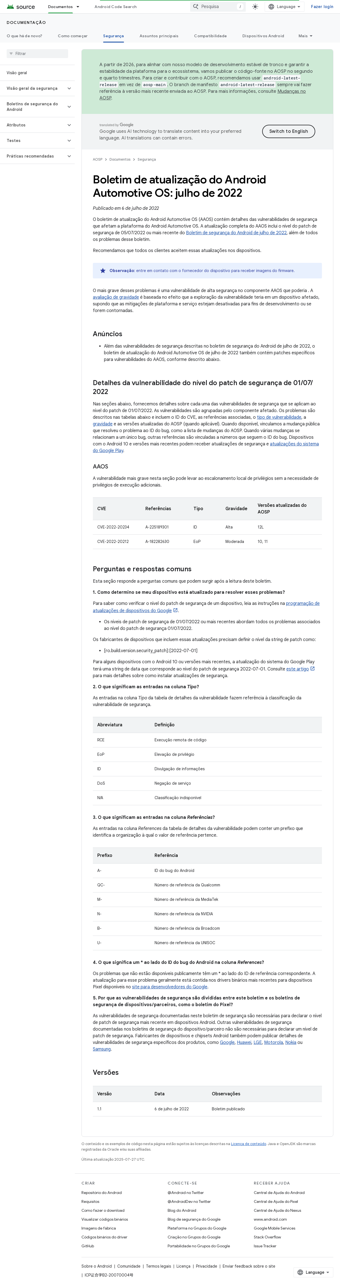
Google (227, 1042)
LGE (258, 1042)
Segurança (147, 159)
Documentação (26, 22)
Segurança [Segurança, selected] (113, 35)
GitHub (87, 1245)
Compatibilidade (210, 35)
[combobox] (218, 7)
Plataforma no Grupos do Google (197, 1228)
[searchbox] (37, 53)
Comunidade (128, 1266)
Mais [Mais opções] (303, 35)
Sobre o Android (96, 1266)
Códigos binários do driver (104, 1237)
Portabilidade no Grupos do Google (199, 1245)
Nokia (290, 1042)
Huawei (244, 1042)
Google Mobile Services (274, 1228)
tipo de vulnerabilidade (279, 417)
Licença (183, 1266)
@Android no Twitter (186, 1192)
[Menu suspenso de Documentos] (80, 6)
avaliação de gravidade (116, 297)
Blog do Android (182, 1210)
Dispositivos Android (263, 35)
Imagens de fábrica (98, 1228)
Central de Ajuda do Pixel (276, 1201)
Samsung (102, 1049)
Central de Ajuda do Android (279, 1192)
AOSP (97, 159)
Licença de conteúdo (248, 1143)
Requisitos (90, 1201)
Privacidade (206, 1266)
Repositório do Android (101, 1192)
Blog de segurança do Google (194, 1219)
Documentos (120, 159)
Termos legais (158, 1266)
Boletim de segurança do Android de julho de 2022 (236, 233)
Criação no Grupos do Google (194, 1237)
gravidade (103, 424)
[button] (33, 88)
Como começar (73, 35)
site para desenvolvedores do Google (169, 987)
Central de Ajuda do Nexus (277, 1210)
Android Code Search (116, 6)
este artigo (297, 669)
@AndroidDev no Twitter (189, 1201)
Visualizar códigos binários (104, 1219)
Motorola (273, 1042)
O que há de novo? (24, 35)
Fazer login (322, 6)
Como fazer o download (103, 1210)
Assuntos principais (159, 35)
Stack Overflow (267, 1237)
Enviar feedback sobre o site (249, 1266)
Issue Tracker (265, 1245)
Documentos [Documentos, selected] (60, 6)
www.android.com (270, 1219)
